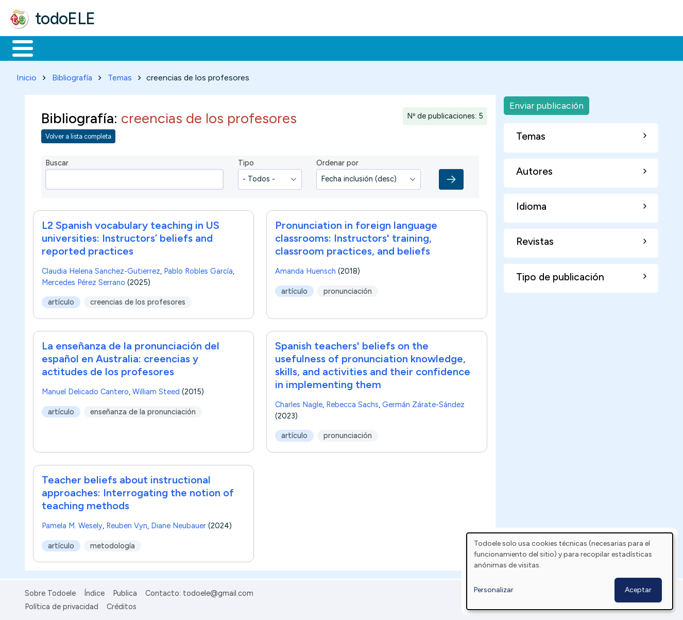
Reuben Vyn (126, 523)
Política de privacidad (61, 605)
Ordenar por (337, 161)
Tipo (246, 161)
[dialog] (570, 571)
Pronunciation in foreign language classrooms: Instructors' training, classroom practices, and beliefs (356, 236)
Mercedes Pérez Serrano (83, 280)
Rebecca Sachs (352, 403)
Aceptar (638, 589)
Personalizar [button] (494, 589)
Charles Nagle (298, 403)
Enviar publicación (546, 103)
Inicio (17, 47)
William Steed (156, 390)
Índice (94, 591)
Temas (120, 75)
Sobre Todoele (50, 591)
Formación (124, 47)
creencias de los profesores (137, 300)
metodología (112, 543)
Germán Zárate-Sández (423, 403)
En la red (243, 47)
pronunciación (347, 289)
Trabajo (185, 47)
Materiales (57, 47)
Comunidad (377, 47)
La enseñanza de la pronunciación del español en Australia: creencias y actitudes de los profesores (130, 357)
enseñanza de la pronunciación (143, 409)
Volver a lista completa (78, 135)
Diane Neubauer (178, 523)
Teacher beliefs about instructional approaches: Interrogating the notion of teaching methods (138, 491)
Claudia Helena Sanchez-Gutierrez (101, 269)
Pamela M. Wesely (72, 523)
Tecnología (308, 47)
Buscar (423, 47)
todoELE (65, 18)
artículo (61, 300)
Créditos (121, 605)
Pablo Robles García (198, 269)
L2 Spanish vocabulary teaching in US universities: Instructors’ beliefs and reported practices (130, 236)
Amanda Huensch (305, 269)
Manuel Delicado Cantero (85, 390)
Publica (125, 591)
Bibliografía (72, 75)
